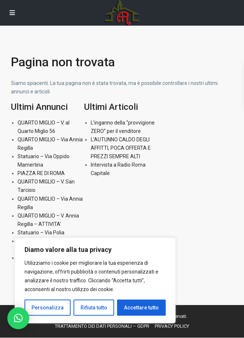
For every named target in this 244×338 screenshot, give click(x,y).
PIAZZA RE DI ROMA (41, 173)
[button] (18, 318)
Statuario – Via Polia (41, 232)
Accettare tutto (141, 308)
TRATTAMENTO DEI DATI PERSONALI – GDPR (102, 326)
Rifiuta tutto (93, 308)
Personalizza (47, 308)
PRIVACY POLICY (172, 326)
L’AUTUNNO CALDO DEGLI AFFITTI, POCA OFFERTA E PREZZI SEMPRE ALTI (121, 148)
